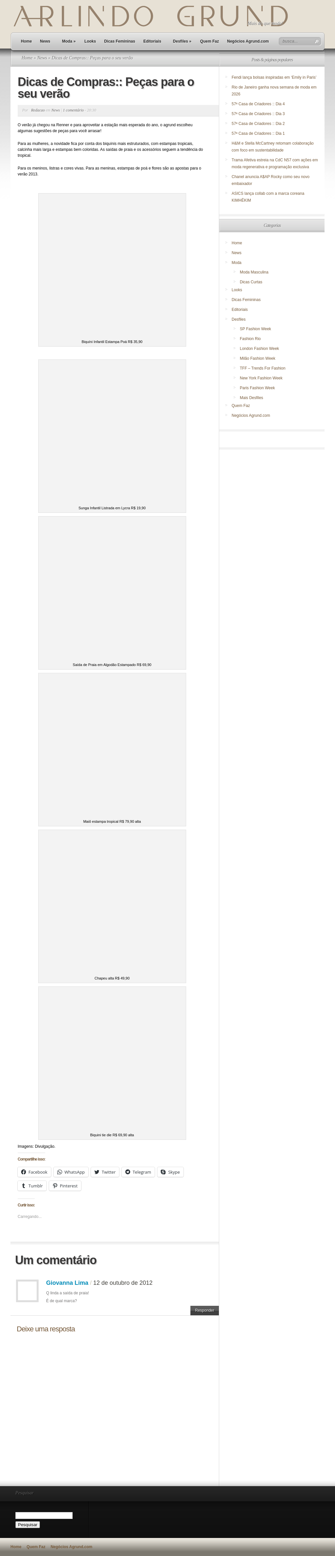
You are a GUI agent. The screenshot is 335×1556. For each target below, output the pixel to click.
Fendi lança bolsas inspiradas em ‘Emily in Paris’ (274, 77)
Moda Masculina (254, 272)
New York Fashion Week (261, 378)
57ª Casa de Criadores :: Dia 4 (258, 104)
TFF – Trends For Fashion (262, 368)
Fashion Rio (250, 338)
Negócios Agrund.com (248, 41)
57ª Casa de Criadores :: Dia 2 (258, 123)
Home (26, 41)
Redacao (38, 110)
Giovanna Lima (67, 1283)
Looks (90, 41)
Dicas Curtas (251, 282)
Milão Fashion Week (257, 358)
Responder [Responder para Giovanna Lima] (204, 1310)
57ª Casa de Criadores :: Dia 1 (258, 133)
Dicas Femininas (119, 41)
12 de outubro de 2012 (122, 1283)
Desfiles (182, 41)
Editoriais (152, 41)
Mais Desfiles (251, 397)
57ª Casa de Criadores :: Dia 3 (258, 113)
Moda (69, 41)
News (45, 41)
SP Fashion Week (255, 329)
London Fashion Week (259, 348)
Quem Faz (209, 41)
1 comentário (73, 110)
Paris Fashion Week (257, 388)
